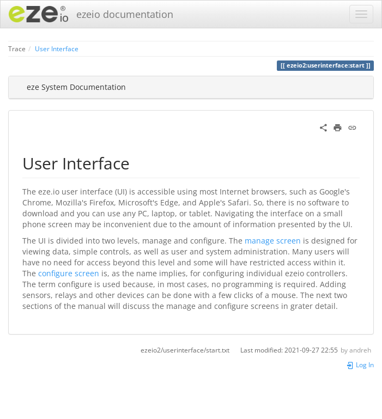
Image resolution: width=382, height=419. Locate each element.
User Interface (56, 48)
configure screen (68, 273)
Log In (360, 364)
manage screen (273, 240)
